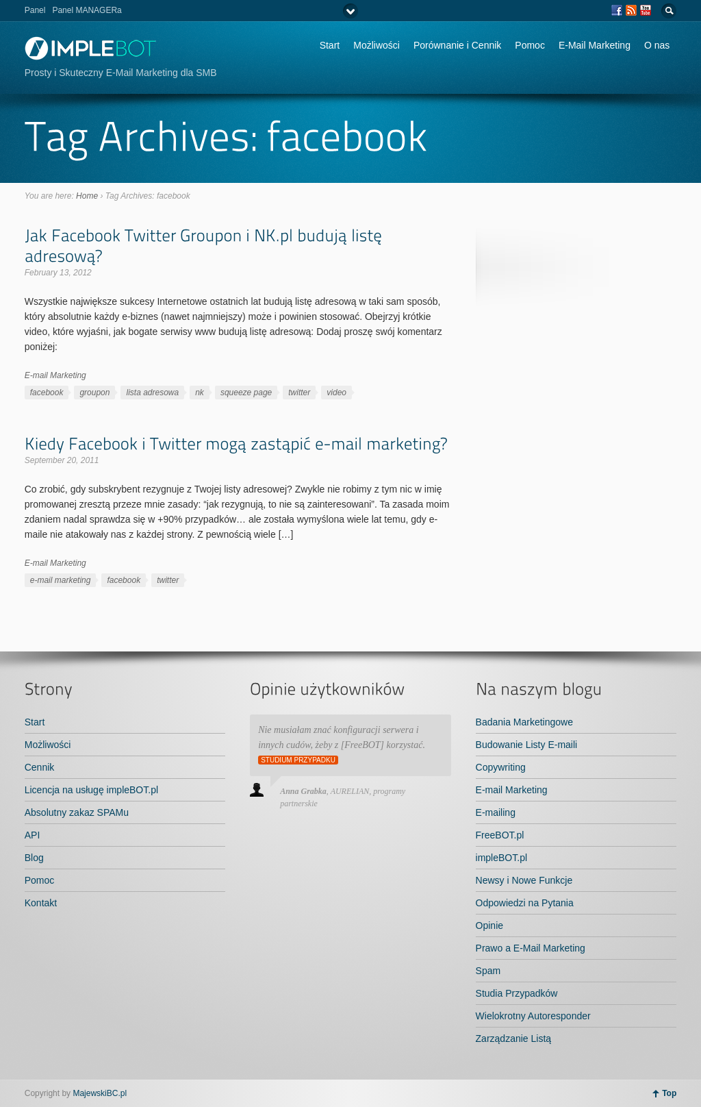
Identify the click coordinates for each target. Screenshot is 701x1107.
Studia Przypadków (517, 993)
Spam (488, 970)
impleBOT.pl (501, 857)
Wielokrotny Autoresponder (533, 1015)
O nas (657, 45)
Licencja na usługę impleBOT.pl (91, 789)
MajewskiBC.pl (100, 1093)
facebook (47, 392)
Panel (35, 10)
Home (87, 196)
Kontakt (41, 902)
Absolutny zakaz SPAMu (77, 812)
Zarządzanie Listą (514, 1038)
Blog (34, 857)
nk (199, 392)
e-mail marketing (60, 580)
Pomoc (530, 45)
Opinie (489, 925)
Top (669, 1093)
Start (330, 45)
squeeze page (246, 392)
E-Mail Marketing (594, 45)
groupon (94, 392)
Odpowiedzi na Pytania (525, 902)
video (336, 392)
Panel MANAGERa (86, 10)
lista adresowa (152, 392)
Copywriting (501, 767)
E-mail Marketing (55, 375)
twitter (299, 392)
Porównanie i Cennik (457, 45)
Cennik (40, 767)
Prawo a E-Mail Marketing (530, 948)
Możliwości (376, 45)
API (32, 835)
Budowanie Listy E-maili (527, 744)
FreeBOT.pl (500, 835)
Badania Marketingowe (524, 722)
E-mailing (495, 812)
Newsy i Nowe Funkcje (524, 880)
